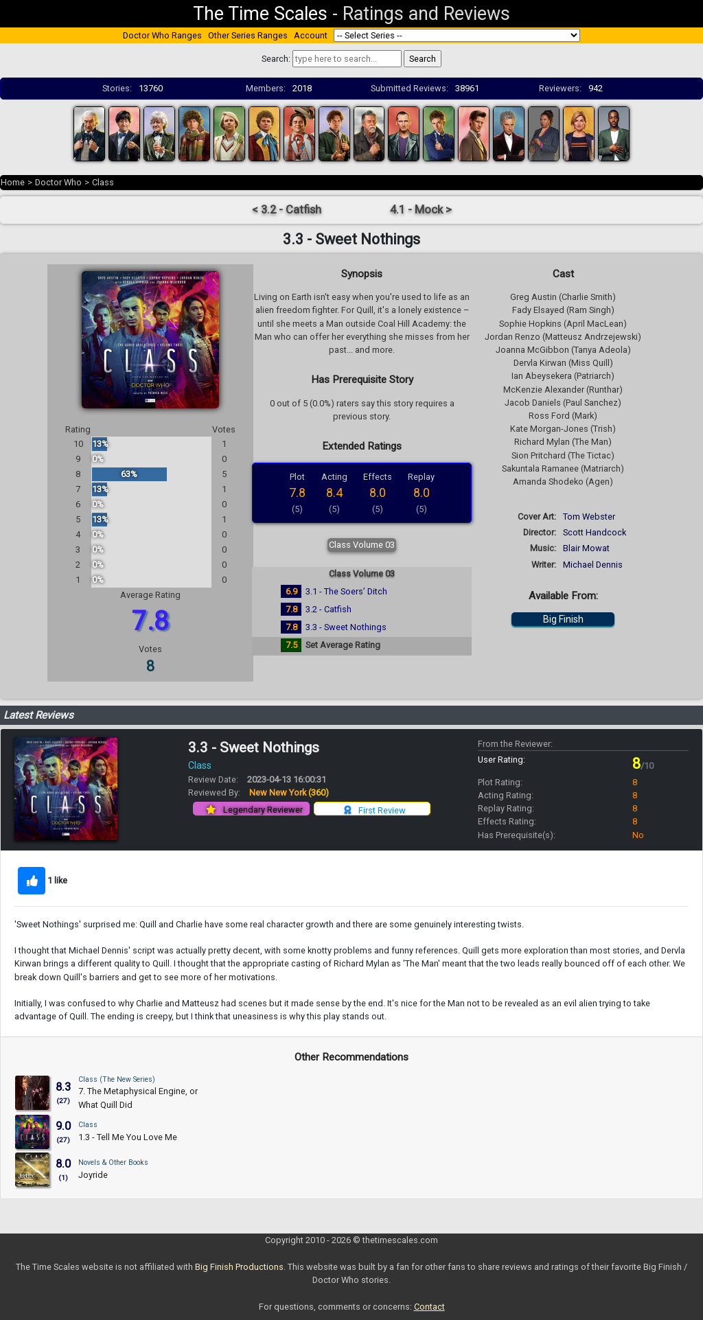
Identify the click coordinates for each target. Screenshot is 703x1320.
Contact (429, 1306)
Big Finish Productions (239, 1267)
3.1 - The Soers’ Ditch (346, 591)
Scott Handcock (594, 532)
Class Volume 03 (362, 545)
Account (310, 35)
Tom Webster (589, 516)
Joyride (93, 1175)
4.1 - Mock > (421, 209)
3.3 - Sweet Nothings (346, 627)
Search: (276, 59)
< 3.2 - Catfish (286, 209)
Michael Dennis (593, 564)
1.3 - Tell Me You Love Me (127, 1137)
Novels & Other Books (113, 1162)
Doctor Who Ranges (162, 35)
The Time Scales (260, 14)
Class (103, 182)
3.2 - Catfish (329, 609)
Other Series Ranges (248, 35)
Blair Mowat (586, 548)
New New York (289, 792)
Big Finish (563, 619)
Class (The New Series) (116, 1079)
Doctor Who (58, 182)
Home (13, 182)
